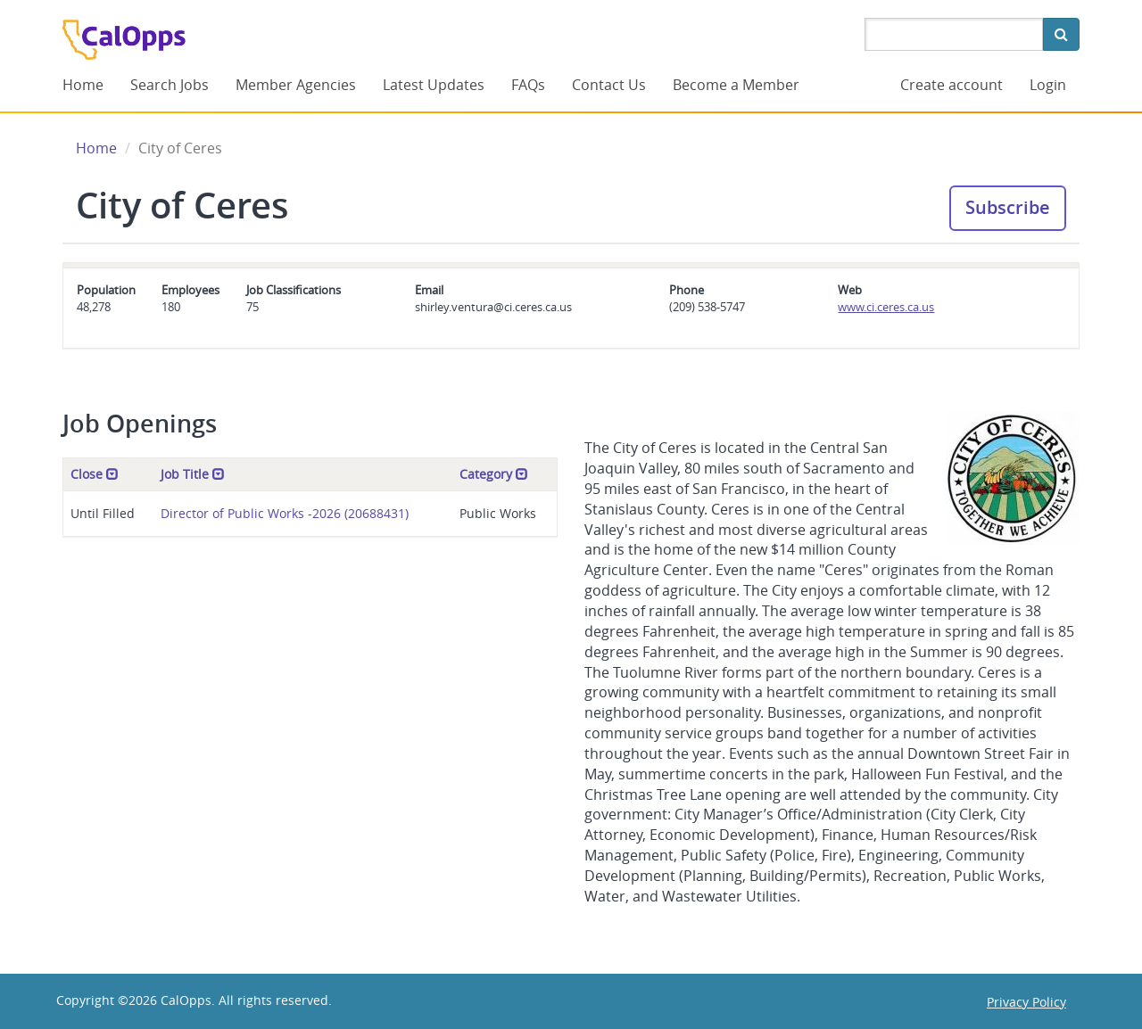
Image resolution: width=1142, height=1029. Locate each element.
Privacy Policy (1026, 1001)
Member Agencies (296, 85)
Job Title (193, 473)
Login (1048, 85)
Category (493, 473)
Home (82, 85)
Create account (951, 85)
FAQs (528, 85)
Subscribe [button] (1007, 207)
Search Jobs (169, 85)
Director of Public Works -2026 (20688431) (285, 513)
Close (94, 473)
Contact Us (609, 85)
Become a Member (736, 85)
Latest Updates (433, 85)
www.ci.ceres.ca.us (886, 307)
